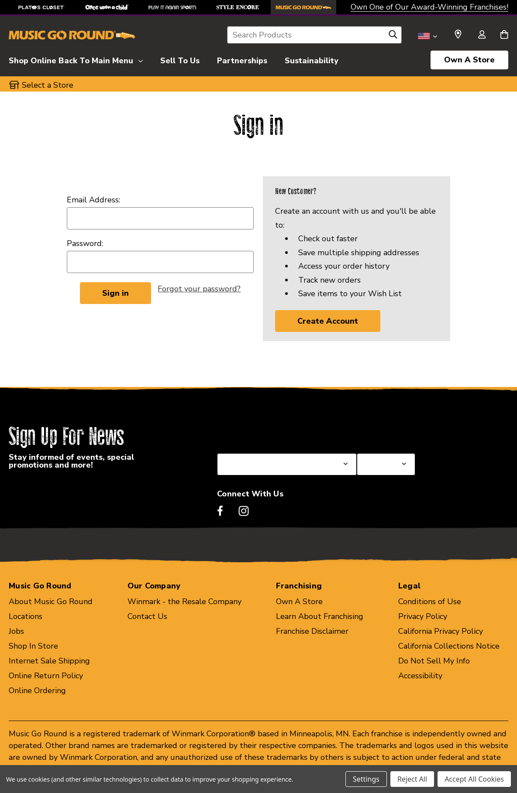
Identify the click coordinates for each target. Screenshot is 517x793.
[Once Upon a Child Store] (107, 7)
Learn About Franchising (319, 616)
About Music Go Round (51, 601)
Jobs (16, 631)
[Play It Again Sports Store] (172, 7)
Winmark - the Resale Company (184, 601)
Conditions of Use (429, 601)
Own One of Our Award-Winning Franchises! (429, 7)
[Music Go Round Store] (303, 7)
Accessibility (420, 675)
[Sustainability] (311, 59)
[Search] (393, 36)
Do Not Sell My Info (434, 661)
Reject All (412, 779)
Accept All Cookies (474, 779)
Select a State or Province (264, 432)
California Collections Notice (449, 646)
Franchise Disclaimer (312, 631)
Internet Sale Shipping (49, 661)
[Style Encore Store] (238, 7)
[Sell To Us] (180, 59)
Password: (85, 243)
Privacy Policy (422, 616)
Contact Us (147, 616)
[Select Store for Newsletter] (386, 464)
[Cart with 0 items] (504, 35)
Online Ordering (37, 690)
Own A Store (469, 60)
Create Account (327, 321)
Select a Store (382, 432)
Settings (366, 779)
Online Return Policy (46, 675)
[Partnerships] (242, 59)
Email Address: (93, 200)
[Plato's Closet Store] (41, 7)
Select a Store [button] (47, 85)
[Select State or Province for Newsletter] (287, 464)
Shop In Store (33, 646)
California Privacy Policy (440, 631)
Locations (25, 616)
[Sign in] (481, 35)
